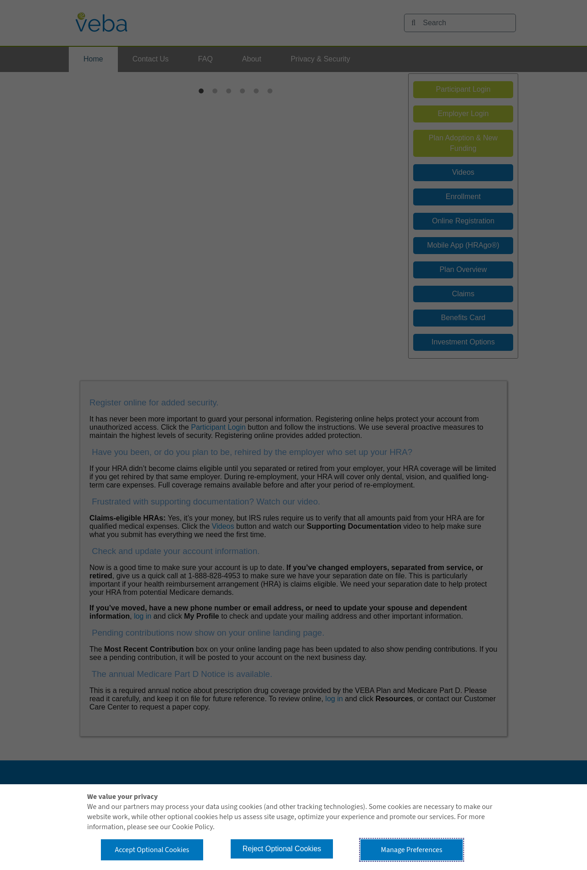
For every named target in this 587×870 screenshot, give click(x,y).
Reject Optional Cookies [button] (282, 849)
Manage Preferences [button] (412, 850)
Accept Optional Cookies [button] (152, 850)
